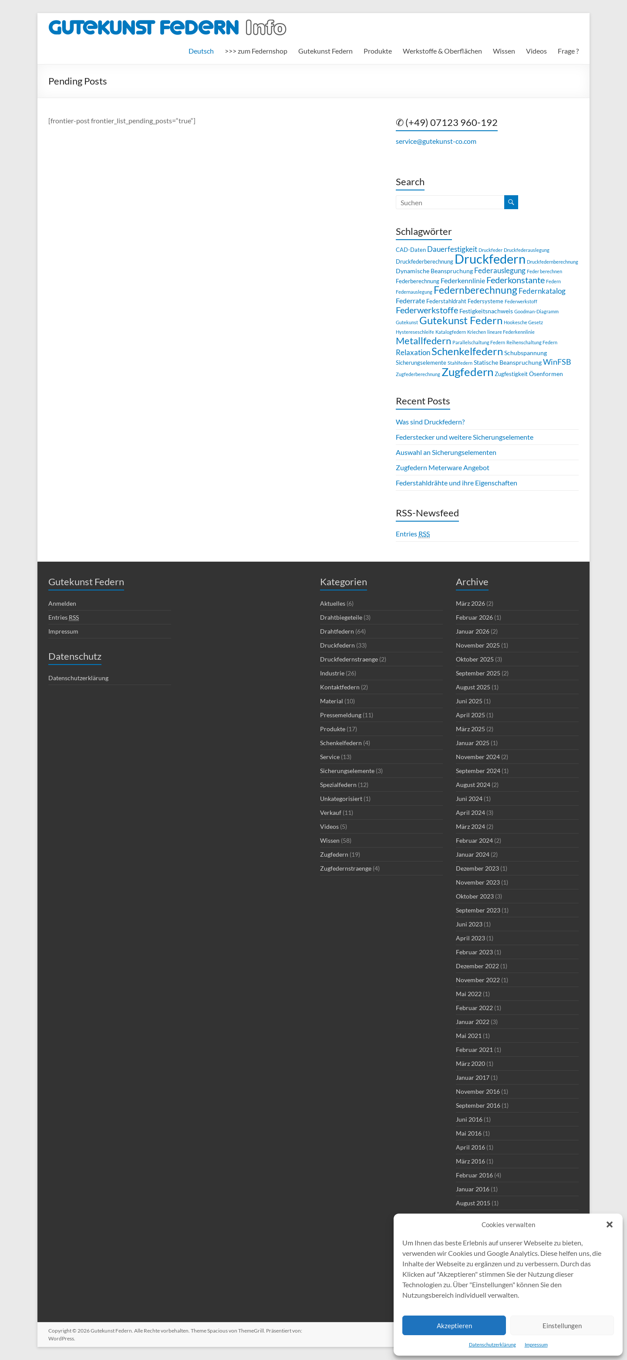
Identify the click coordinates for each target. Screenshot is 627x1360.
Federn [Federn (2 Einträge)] (553, 281)
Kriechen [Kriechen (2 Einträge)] (476, 332)
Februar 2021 (474, 1049)
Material (331, 701)
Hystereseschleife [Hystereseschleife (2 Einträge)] (415, 332)
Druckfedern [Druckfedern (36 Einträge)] (490, 258)
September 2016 (478, 1105)
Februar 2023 (474, 952)
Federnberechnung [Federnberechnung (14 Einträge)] (475, 290)
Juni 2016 (469, 1119)
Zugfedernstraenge (345, 868)
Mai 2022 (469, 993)
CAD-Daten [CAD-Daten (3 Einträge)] (411, 249)
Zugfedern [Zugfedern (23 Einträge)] (467, 372)
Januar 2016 (472, 1189)
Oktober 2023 (475, 896)
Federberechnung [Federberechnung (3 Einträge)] (417, 281)
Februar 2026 (474, 617)
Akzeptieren (454, 1325)
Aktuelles (332, 603)
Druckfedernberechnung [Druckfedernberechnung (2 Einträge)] (552, 262)
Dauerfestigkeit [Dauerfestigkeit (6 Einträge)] (452, 249)
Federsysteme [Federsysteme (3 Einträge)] (485, 301)
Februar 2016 (474, 1175)
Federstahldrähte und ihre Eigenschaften (456, 482)
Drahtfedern (337, 631)
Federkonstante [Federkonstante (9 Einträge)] (515, 280)
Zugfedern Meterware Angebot (442, 467)
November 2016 (478, 1091)
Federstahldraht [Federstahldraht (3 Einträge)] (446, 301)
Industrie (332, 673)
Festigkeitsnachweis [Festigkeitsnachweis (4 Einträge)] (486, 311)
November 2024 (478, 756)
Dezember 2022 (477, 966)
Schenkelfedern (341, 742)
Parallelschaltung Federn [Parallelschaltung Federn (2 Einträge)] (478, 342)
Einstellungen (562, 1325)
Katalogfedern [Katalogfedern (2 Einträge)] (450, 332)
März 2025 (470, 729)
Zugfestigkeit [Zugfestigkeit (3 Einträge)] (511, 373)
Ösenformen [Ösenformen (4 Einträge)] (546, 373)
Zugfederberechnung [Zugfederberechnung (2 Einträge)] (418, 374)
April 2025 (470, 715)
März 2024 (470, 826)
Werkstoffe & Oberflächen (442, 51)
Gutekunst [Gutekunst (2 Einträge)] (407, 322)
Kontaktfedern (340, 687)
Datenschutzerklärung (492, 1344)
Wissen (504, 51)
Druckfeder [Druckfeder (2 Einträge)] (490, 250)
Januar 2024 (472, 854)
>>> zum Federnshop (256, 51)
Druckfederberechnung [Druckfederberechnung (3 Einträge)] (424, 261)
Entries (413, 533)
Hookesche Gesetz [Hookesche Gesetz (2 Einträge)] (523, 322)
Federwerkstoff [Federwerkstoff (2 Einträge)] (521, 301)
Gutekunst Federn (325, 51)
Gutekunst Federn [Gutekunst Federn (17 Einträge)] (460, 320)
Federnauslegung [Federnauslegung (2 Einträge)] (414, 292)
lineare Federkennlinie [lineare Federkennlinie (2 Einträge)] (511, 332)
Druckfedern (337, 645)
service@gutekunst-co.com (436, 141)
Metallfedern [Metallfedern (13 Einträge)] (423, 340)
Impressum (536, 1344)
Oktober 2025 (475, 659)
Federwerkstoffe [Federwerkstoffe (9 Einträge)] (427, 310)
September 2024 (478, 770)
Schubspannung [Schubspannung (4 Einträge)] (525, 352)
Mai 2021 (469, 1035)
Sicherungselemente (347, 770)
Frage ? (568, 51)
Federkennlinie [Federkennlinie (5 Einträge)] (463, 280)
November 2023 (478, 882)
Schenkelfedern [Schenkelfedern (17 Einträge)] (467, 351)
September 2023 (478, 910)
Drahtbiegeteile (341, 617)
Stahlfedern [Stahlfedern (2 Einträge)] (460, 363)
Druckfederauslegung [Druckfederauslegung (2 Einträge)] (526, 250)
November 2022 (478, 980)
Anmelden (62, 603)
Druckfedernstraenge (349, 659)
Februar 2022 (474, 1007)
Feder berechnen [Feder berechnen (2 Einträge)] (544, 271)
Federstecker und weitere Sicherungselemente (464, 437)
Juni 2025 (469, 701)
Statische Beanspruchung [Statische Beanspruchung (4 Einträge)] (508, 362)
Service (330, 756)
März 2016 (470, 1161)
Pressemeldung (340, 715)
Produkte (378, 51)
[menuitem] (201, 51)
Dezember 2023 (477, 868)
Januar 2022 (472, 1021)
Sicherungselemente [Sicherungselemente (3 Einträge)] (421, 362)
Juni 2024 (469, 798)
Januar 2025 (472, 742)
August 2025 (473, 687)
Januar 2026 (472, 631)
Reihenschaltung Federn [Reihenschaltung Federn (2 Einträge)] (531, 342)
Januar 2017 (472, 1077)
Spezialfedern (338, 784)
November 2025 (478, 645)
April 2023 (470, 938)
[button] (609, 1224)
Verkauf (330, 812)
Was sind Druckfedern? (430, 421)
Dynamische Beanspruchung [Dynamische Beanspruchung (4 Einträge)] (434, 271)
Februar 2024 (474, 840)
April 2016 (470, 1147)
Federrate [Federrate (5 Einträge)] (410, 300)
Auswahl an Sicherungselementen (446, 452)
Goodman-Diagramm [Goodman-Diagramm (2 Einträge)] (536, 311)
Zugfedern (334, 854)
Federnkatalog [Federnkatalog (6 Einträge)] (542, 290)
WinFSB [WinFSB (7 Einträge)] (557, 361)
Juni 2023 (469, 924)
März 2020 (470, 1063)
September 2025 (478, 673)
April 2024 (470, 812)
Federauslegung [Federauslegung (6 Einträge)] (500, 270)
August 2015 (473, 1203)
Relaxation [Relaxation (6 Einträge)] (413, 352)
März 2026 (470, 603)
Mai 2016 (469, 1133)
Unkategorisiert (341, 798)
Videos (536, 51)
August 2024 (473, 784)
